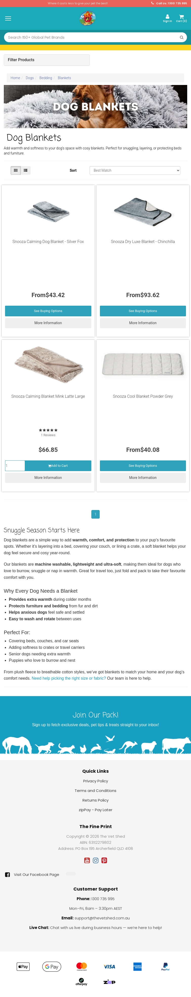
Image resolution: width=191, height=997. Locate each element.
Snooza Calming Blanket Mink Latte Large (48, 396)
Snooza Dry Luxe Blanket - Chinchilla (143, 241)
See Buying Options (48, 311)
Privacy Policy (95, 781)
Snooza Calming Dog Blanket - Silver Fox (48, 241)
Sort (73, 170)
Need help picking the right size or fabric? (69, 678)
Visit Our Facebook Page (32, 874)
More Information (48, 323)
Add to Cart (58, 466)
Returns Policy (95, 800)
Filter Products (21, 59)
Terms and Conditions (95, 790)
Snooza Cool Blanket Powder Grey (143, 396)
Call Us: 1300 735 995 (169, 3)
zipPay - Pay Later (95, 809)
